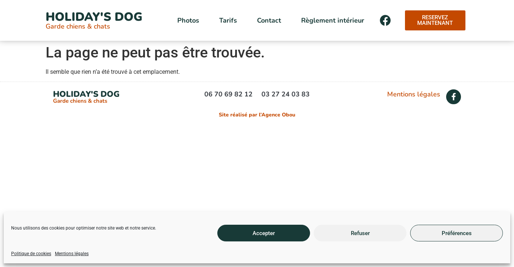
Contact (269, 20)
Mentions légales (72, 253)
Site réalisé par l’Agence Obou (257, 114)
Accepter (264, 233)
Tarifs (228, 20)
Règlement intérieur (332, 20)
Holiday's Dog (94, 17)
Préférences (457, 233)
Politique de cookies (31, 253)
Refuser (360, 233)
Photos (188, 20)
